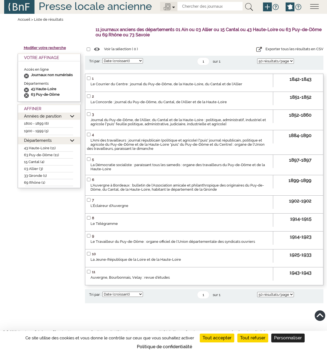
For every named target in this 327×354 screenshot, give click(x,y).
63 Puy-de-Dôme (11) (41, 155)
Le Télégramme (104, 224)
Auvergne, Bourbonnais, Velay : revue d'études (130, 277)
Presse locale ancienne (95, 6)
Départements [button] (38, 140)
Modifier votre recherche (45, 48)
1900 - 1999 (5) (36, 131)
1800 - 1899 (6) (36, 123)
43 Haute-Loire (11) (40, 148)
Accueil (24, 19)
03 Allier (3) (33, 169)
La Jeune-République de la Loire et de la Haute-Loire (136, 259)
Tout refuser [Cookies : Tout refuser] (252, 337)
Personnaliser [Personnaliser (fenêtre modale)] (288, 337)
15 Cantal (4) (34, 162)
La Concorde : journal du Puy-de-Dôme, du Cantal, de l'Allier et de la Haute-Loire (159, 102)
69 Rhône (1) (34, 182)
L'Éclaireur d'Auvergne (109, 206)
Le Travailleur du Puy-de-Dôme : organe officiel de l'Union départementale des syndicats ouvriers (173, 241)
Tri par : (95, 61)
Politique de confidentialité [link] (164, 346)
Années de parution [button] (43, 116)
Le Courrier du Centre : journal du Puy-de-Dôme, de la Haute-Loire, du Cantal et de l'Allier (166, 84)
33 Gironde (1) (35, 176)
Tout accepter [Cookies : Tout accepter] (217, 337)
